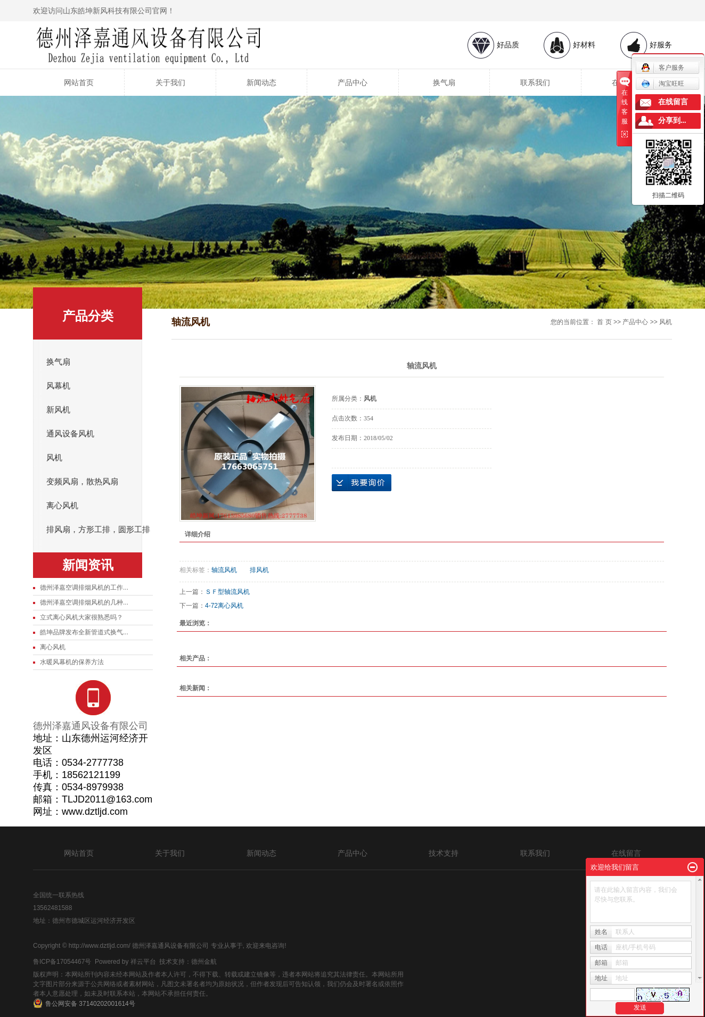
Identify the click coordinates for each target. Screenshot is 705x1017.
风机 (54, 457)
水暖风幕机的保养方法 (72, 662)
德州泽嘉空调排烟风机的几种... (84, 602)
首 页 (604, 322)
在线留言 (626, 853)
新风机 (58, 410)
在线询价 (361, 482)
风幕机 (58, 386)
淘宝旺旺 (662, 83)
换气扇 (444, 82)
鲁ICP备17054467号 (62, 961)
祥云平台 (143, 961)
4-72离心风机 (224, 605)
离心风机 (62, 505)
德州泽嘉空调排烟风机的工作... (84, 587)
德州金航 (204, 961)
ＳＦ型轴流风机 (227, 592)
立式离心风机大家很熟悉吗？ (81, 617)
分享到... (672, 121)
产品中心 (352, 82)
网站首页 (79, 82)
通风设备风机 (70, 433)
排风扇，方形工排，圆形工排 (98, 529)
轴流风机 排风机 (240, 570)
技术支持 (443, 853)
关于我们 (170, 82)
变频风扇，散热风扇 (82, 481)
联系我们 (535, 82)
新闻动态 (261, 82)
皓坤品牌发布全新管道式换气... (84, 632)
